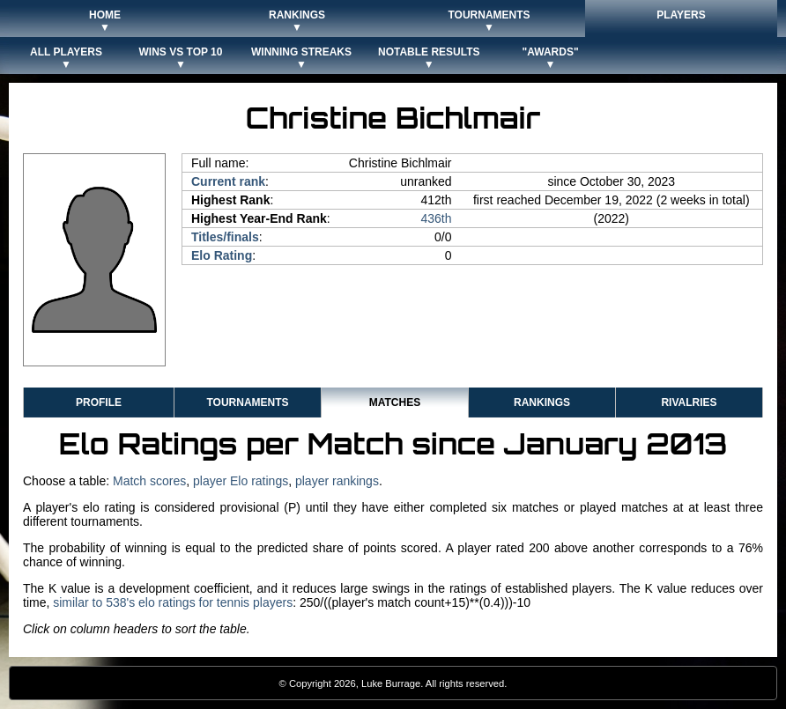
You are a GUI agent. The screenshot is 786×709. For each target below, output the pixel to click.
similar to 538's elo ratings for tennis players (173, 602)
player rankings (337, 481)
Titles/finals (225, 237)
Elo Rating (221, 255)
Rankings (542, 402)
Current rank (228, 181)
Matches (394, 402)
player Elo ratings (240, 481)
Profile (99, 402)
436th (435, 218)
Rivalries (688, 402)
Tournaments (247, 402)
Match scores (149, 481)
